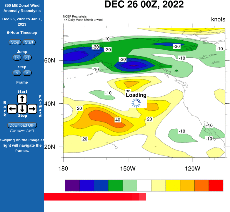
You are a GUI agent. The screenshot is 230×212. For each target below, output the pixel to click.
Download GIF (21, 125)
